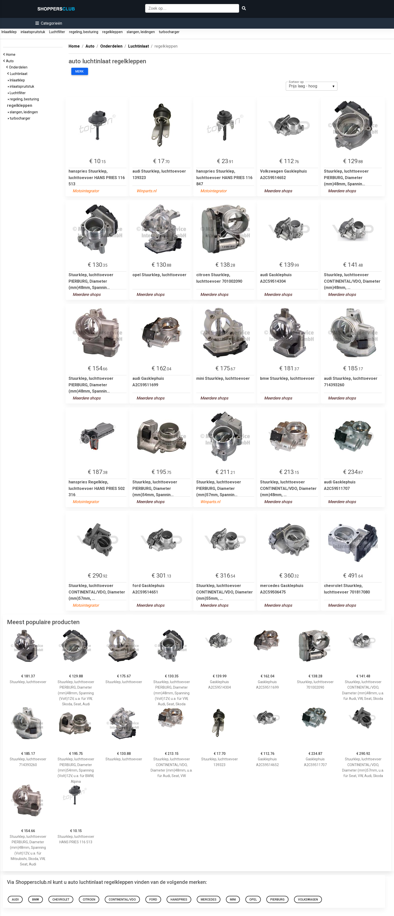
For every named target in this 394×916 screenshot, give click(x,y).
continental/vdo (122, 899)
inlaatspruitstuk (33, 32)
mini (233, 899)
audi (15, 899)
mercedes (208, 899)
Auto (10, 61)
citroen (89, 899)
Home (11, 55)
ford (153, 899)
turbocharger (169, 32)
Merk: (79, 71)
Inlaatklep (9, 32)
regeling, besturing (84, 32)
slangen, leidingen (140, 32)
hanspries (179, 899)
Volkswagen (308, 899)
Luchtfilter (57, 32)
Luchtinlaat (19, 74)
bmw (35, 899)
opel (253, 899)
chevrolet (60, 899)
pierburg (277, 899)
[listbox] (311, 86)
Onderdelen (19, 67)
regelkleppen (112, 32)
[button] (48, 23)
